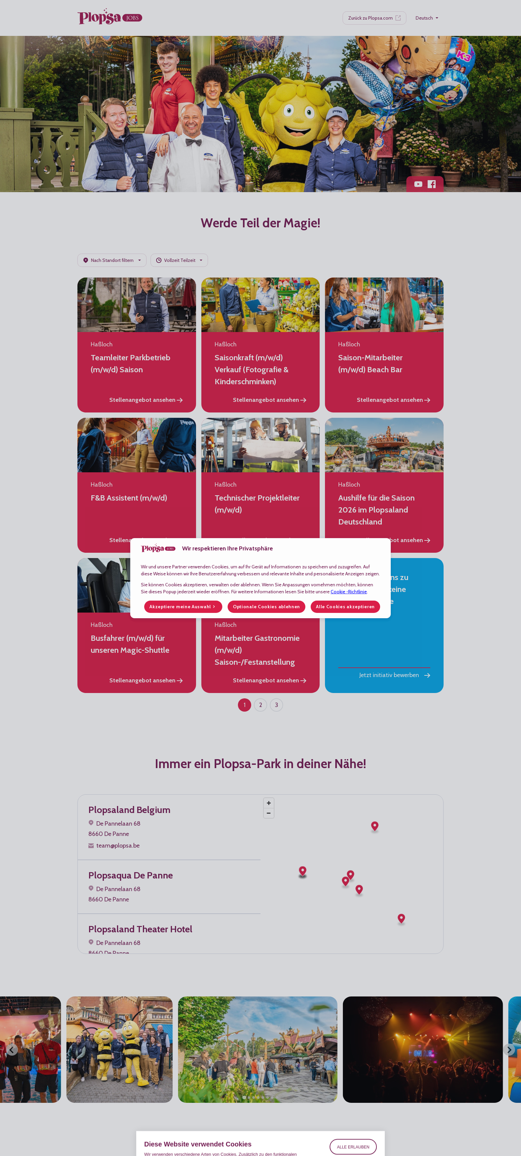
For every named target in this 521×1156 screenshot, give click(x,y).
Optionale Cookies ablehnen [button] (266, 607)
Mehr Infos (154, 1121)
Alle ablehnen (353, 1114)
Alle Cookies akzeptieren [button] (345, 607)
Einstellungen (353, 1129)
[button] (183, 607)
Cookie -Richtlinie (349, 592)
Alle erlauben (353, 1093)
